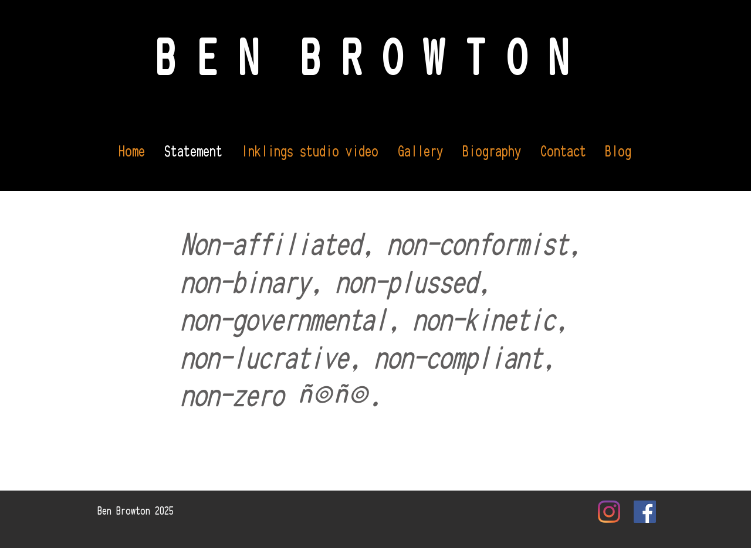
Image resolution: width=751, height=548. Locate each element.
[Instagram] (609, 512)
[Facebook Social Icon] (645, 512)
